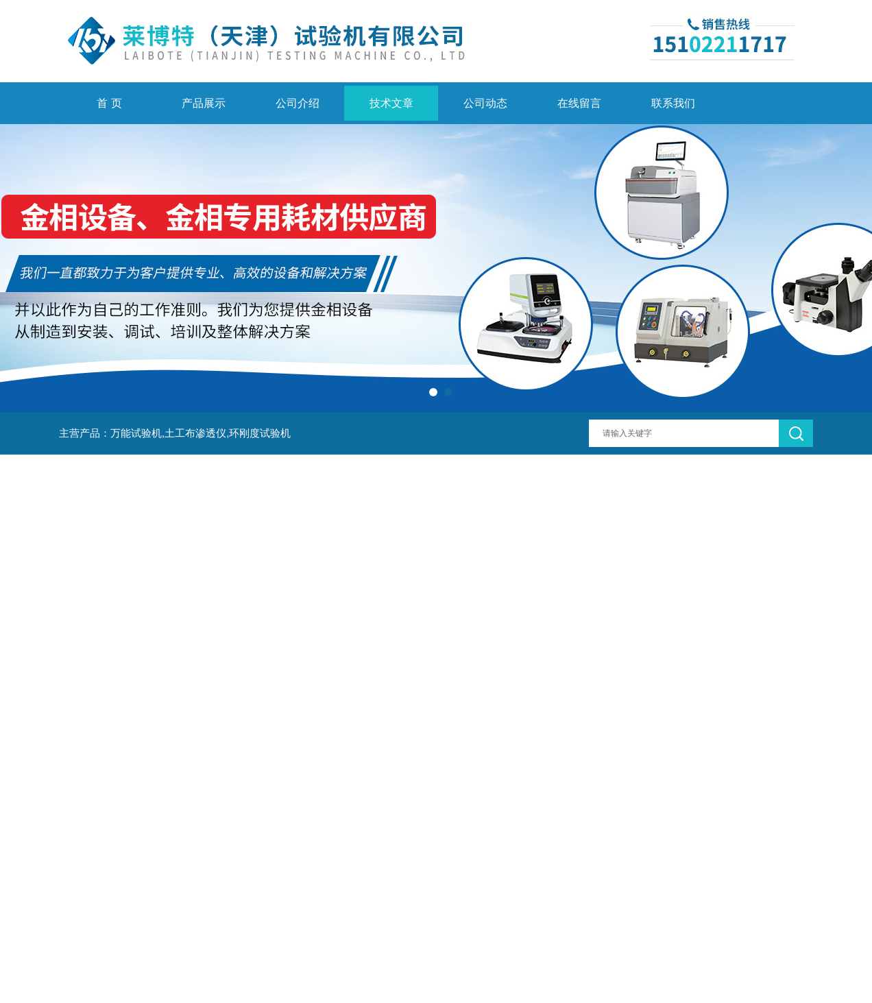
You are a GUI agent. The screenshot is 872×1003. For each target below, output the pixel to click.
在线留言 (579, 103)
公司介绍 (297, 103)
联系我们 (673, 103)
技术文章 (391, 103)
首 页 (109, 103)
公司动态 (485, 103)
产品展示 (204, 103)
